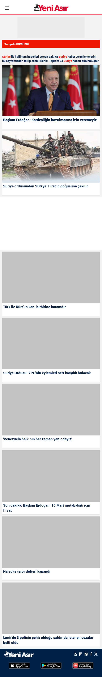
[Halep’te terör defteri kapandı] (51, 542)
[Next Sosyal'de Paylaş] (86, 654)
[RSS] (75, 654)
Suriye (6, 57)
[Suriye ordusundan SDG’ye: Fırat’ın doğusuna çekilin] (51, 156)
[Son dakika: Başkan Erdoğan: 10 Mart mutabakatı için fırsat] (51, 476)
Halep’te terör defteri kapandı (26, 571)
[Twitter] (96, 654)
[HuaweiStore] (82, 665)
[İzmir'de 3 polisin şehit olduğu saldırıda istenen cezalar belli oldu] (51, 608)
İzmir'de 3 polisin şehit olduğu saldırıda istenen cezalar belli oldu (48, 640)
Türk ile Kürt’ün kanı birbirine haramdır (34, 306)
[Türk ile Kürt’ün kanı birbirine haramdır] (51, 277)
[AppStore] (19, 665)
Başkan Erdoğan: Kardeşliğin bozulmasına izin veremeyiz (50, 119)
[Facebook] (91, 654)
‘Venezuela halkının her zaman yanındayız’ (37, 439)
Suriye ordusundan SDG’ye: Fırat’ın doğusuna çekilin (46, 186)
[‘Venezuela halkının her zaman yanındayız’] (51, 409)
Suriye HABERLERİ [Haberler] (16, 44)
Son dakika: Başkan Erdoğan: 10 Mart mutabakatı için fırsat (46, 508)
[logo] (19, 654)
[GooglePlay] (51, 665)
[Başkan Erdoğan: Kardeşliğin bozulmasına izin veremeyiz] (51, 90)
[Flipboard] (80, 654)
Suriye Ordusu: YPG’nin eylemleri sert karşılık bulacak (47, 372)
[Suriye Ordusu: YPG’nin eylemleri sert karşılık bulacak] (51, 343)
